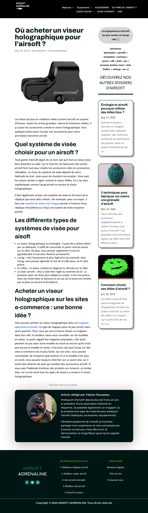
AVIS (120, 12)
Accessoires (39, 50)
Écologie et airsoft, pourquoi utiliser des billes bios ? (114, 108)
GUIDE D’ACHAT (84, 12)
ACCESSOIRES (102, 8)
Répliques (66, 8)
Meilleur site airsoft (75, 486)
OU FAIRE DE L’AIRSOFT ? (124, 8)
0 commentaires (57, 50)
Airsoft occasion (75, 492)
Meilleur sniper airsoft (74, 473)
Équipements (83, 8)
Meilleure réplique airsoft (75, 467)
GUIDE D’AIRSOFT (106, 12)
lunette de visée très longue (42, 203)
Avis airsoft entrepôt (75, 480)
